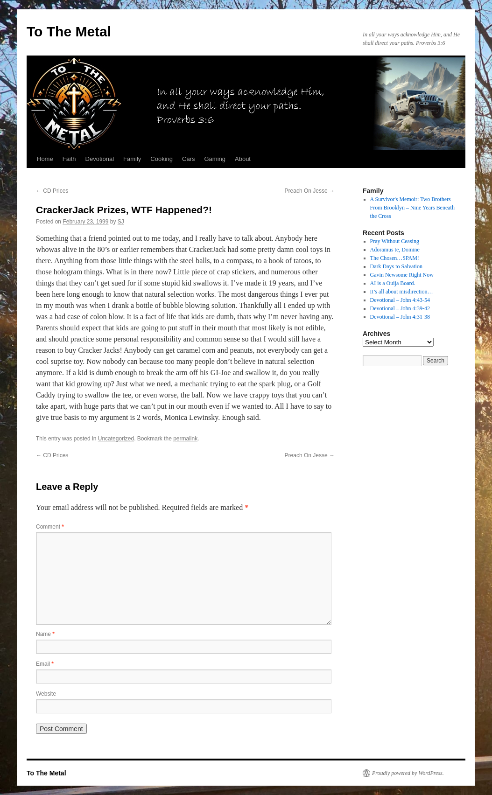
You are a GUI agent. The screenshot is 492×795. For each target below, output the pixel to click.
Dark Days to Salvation (396, 266)
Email (45, 664)
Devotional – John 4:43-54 (400, 300)
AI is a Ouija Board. (392, 283)
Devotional (99, 158)
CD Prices (52, 191)
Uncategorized (116, 438)
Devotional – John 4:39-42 (400, 308)
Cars (188, 158)
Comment (50, 526)
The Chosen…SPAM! (394, 258)
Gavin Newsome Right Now (402, 275)
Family (132, 158)
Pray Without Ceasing (394, 241)
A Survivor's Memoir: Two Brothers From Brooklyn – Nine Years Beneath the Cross (412, 207)
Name (45, 634)
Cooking (161, 158)
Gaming (214, 158)
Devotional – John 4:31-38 (400, 317)
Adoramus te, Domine (395, 249)
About (243, 158)
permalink (185, 438)
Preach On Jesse (310, 191)
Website (46, 693)
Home (45, 158)
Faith (69, 158)
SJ (121, 221)
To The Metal (69, 31)
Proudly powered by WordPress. (408, 773)
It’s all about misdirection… (401, 291)
